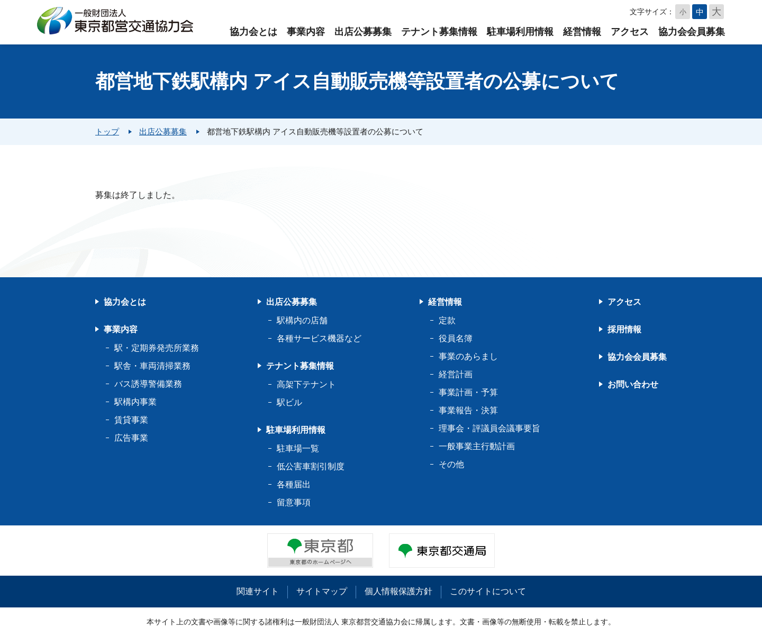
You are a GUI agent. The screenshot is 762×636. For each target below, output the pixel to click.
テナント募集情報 (439, 31)
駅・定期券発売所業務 (156, 347)
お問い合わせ (632, 384)
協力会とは (253, 31)
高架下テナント (306, 384)
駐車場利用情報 (520, 31)
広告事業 (131, 437)
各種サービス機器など (319, 338)
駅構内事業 (135, 401)
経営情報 (582, 31)
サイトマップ (321, 591)
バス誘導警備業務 (148, 383)
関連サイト (258, 591)
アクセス (630, 31)
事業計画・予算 (468, 392)
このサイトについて (488, 591)
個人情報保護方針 (398, 591)
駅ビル (289, 402)
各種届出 (294, 484)
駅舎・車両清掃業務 (152, 365)
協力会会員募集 (691, 31)
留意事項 (294, 502)
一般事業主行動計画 (477, 446)
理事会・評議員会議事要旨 (489, 428)
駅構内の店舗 (302, 320)
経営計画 (456, 374)
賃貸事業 (131, 419)
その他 (451, 464)
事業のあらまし (468, 356)
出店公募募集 (363, 31)
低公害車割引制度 (310, 466)
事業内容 (306, 31)
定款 (447, 320)
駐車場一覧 (298, 448)
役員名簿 (456, 338)
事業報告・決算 (468, 410)
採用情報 (624, 329)
